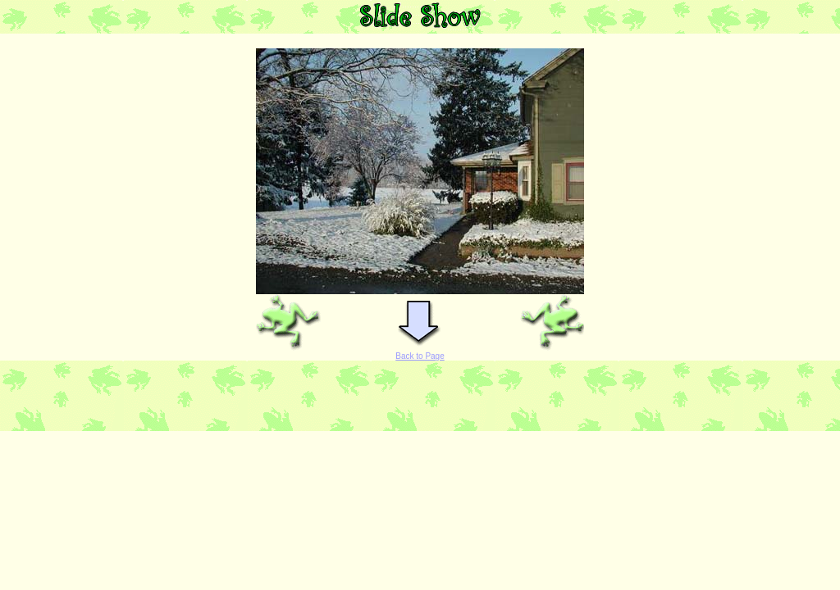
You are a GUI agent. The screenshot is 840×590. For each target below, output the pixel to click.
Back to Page (419, 356)
